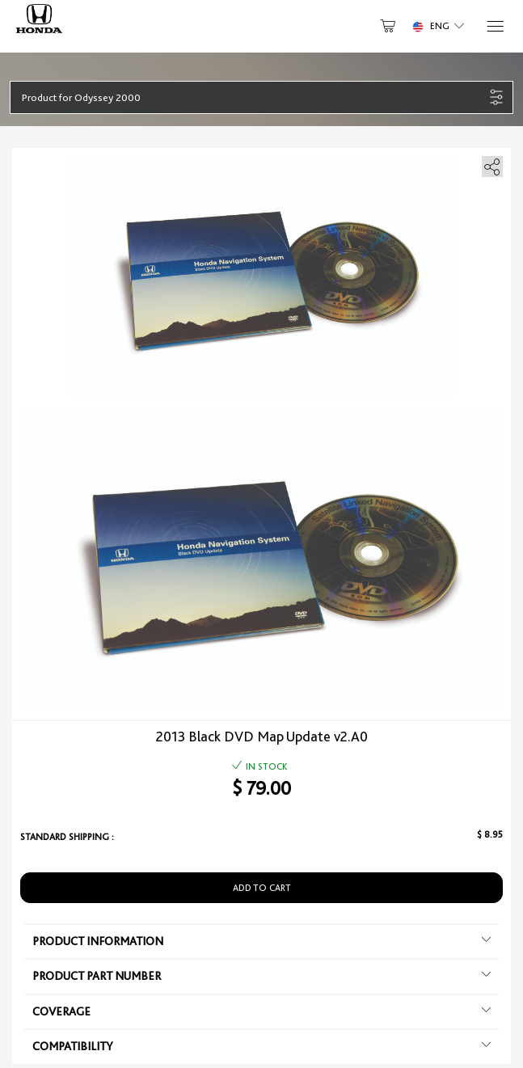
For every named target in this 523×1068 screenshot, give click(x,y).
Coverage (261, 1011)
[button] (253, 97)
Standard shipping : (67, 836)
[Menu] (494, 26)
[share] (489, 164)
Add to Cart (262, 887)
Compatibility (261, 1046)
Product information (261, 941)
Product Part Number (261, 976)
